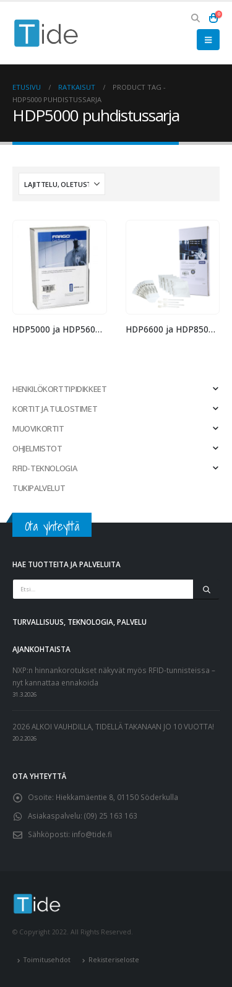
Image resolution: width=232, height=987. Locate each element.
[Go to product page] (59, 267)
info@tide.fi (92, 834)
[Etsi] (206, 589)
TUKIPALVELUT (38, 488)
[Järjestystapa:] (62, 184)
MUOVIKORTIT (38, 428)
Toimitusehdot (47, 959)
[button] (196, 18)
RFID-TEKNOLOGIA (44, 468)
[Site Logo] (46, 33)
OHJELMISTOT (37, 448)
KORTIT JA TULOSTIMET (54, 408)
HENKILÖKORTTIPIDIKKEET (59, 388)
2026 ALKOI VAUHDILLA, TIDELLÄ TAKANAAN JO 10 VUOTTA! (113, 726)
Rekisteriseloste (113, 959)
